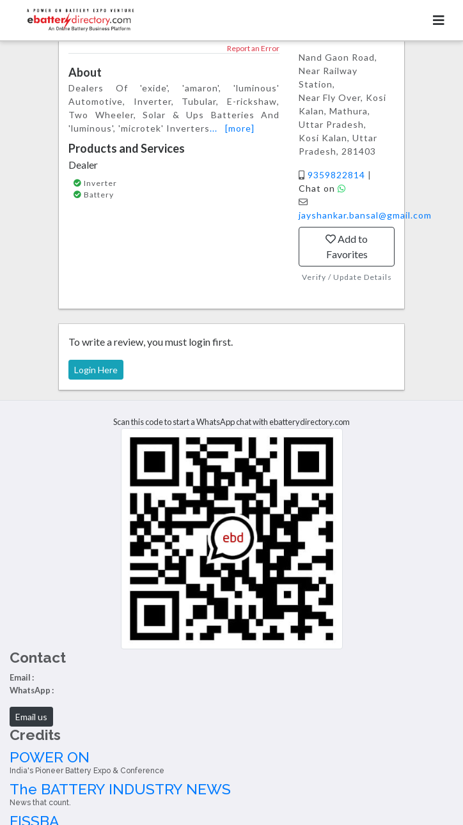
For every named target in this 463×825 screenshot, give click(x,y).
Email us (31, 716)
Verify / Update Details (347, 277)
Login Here (96, 369)
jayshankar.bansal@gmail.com (365, 215)
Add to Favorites (347, 246)
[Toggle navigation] (439, 20)
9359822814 (338, 174)
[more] (240, 128)
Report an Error (253, 48)
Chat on (322, 188)
